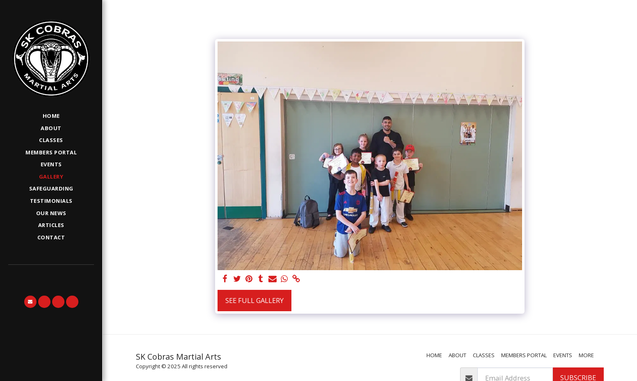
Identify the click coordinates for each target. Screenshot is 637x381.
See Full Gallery (254, 300)
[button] (30, 302)
